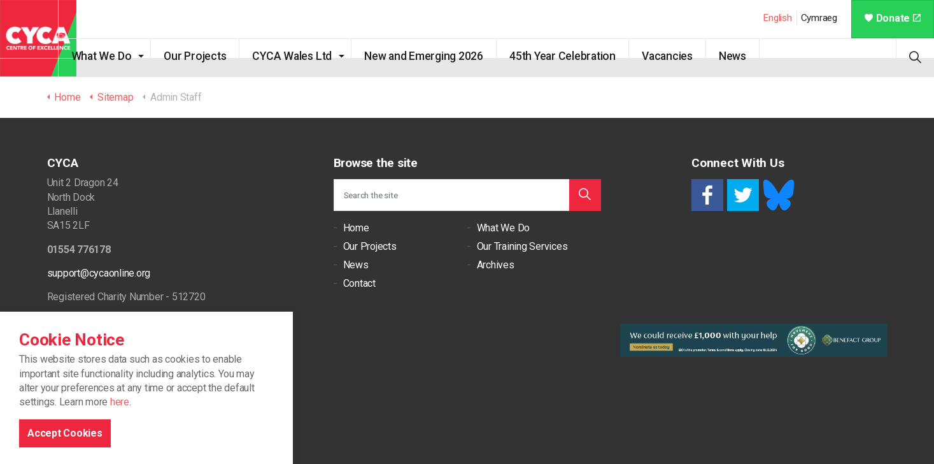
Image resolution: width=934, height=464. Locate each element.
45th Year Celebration (580, 56)
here (119, 445)
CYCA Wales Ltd (310, 56)
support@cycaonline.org (99, 273)
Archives (495, 265)
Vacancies (685, 56)
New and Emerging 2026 (441, 56)
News (750, 56)
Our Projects (213, 56)
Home (356, 228)
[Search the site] (467, 195)
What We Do (119, 56)
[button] (585, 195)
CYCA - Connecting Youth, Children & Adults (38, 38)
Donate (893, 18)
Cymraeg (819, 18)
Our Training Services (522, 246)
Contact (359, 283)
